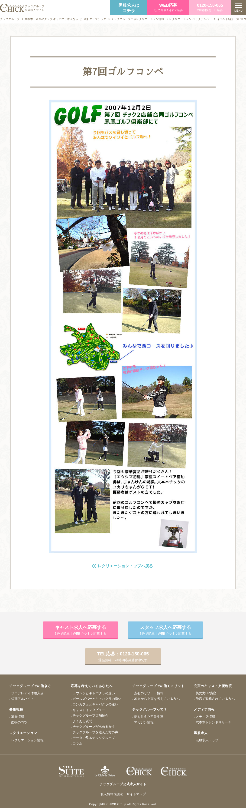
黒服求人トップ (207, 740)
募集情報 (17, 716)
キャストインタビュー (89, 709)
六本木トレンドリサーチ (213, 722)
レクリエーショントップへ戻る (125, 566)
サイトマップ (136, 794)
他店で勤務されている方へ (215, 698)
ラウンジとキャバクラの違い (94, 693)
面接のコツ (19, 722)
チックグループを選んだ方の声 (95, 732)
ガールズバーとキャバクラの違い (97, 698)
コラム (77, 743)
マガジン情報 (144, 722)
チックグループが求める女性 (94, 726)
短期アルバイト (22, 698)
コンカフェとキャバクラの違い (95, 704)
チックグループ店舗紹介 (90, 715)
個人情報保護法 (111, 794)
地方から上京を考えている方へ (157, 698)
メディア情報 (205, 716)
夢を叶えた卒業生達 (148, 716)
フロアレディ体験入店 (27, 693)
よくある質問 (82, 721)
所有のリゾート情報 (148, 693)
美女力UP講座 (206, 693)
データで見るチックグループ (94, 737)
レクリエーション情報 (27, 740)
